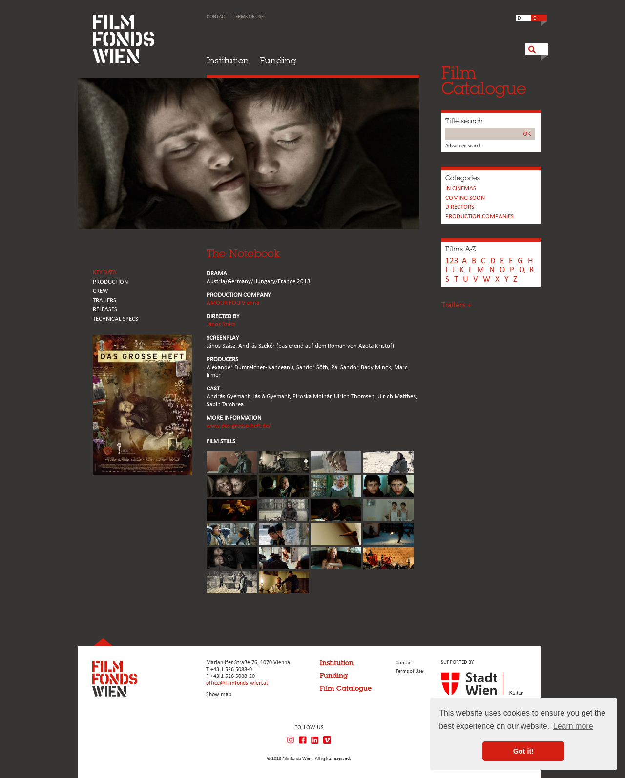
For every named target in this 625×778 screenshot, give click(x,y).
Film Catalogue (346, 688)
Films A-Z (460, 249)
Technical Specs (115, 319)
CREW (100, 291)
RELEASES (105, 310)
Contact (217, 17)
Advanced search (463, 146)
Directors (459, 207)
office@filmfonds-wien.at (237, 683)
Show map (218, 694)
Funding (278, 60)
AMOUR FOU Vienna (233, 303)
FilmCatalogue (483, 80)
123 (451, 261)
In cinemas (460, 188)
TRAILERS (104, 300)
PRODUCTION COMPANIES (479, 216)
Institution (228, 60)
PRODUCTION (110, 282)
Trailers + (456, 305)
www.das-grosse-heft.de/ (239, 426)
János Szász (221, 324)
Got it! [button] (523, 751)
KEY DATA (105, 272)
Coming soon (465, 198)
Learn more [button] (573, 726)
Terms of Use (248, 17)
